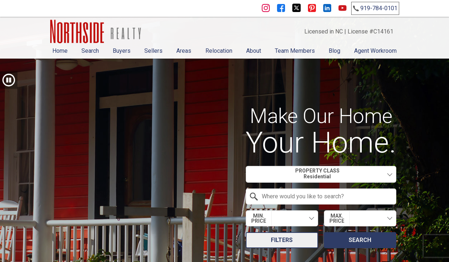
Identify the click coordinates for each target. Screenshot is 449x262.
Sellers (153, 50)
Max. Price (336, 218)
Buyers (122, 50)
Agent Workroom (375, 50)
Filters (282, 240)
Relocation (218, 50)
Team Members (295, 50)
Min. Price (258, 218)
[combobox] (321, 174)
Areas (183, 50)
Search (90, 50)
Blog (334, 50)
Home (60, 50)
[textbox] (325, 196)
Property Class (317, 174)
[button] (8, 80)
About (253, 50)
